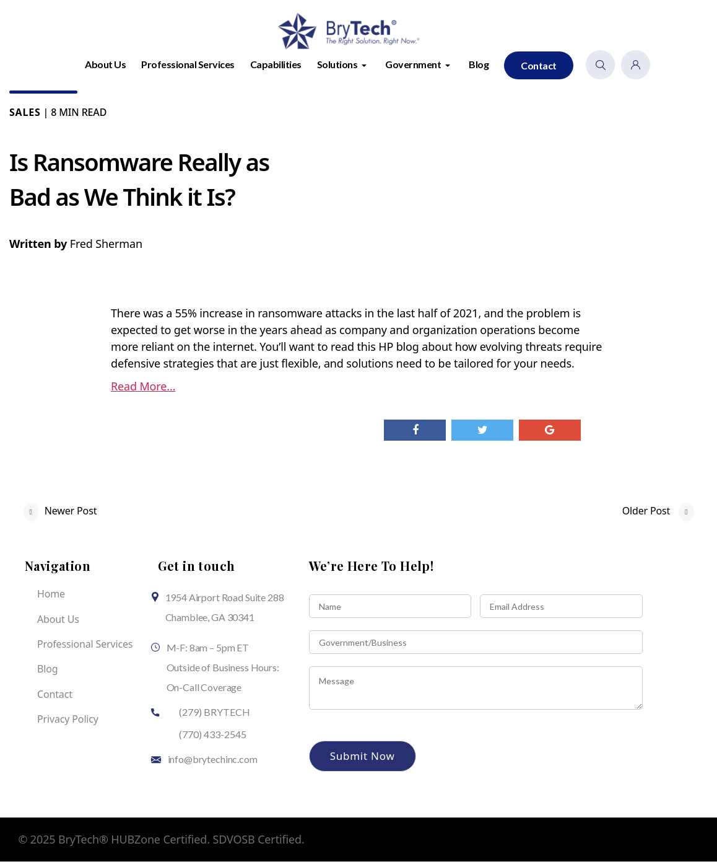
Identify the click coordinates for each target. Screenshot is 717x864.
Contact (539, 68)
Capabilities (276, 67)
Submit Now (362, 759)
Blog (479, 67)
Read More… (143, 389)
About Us (105, 67)
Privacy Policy (67, 722)
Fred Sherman (106, 246)
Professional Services (188, 67)
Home (51, 597)
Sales (25, 115)
